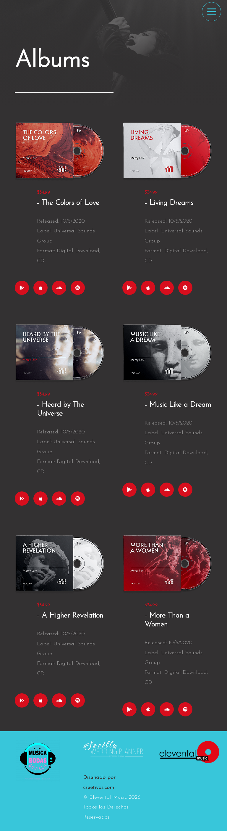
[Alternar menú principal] (211, 11)
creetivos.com (98, 787)
